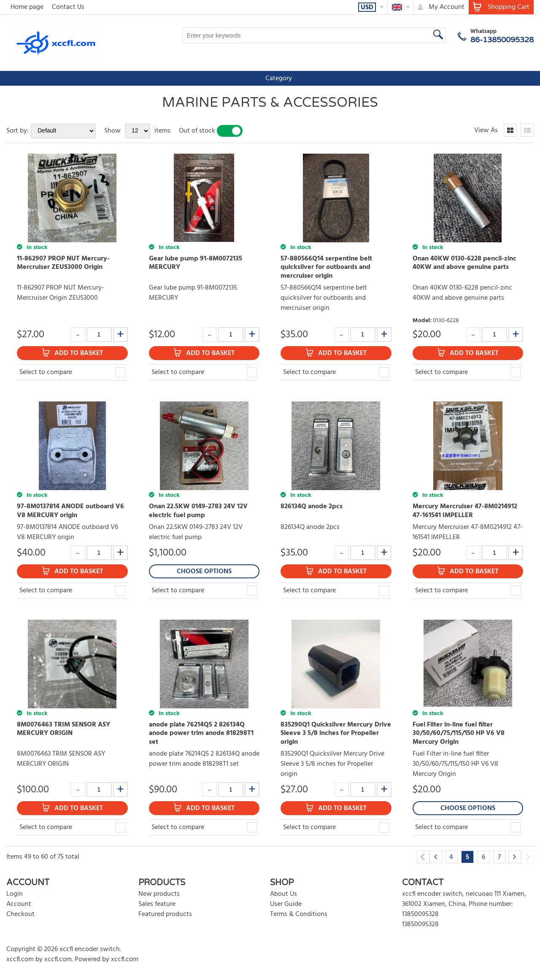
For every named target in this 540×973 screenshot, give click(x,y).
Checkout (20, 914)
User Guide (286, 904)
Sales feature (157, 904)
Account (18, 904)
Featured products (165, 914)
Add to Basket (78, 353)
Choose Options (204, 571)
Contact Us (68, 7)
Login (14, 894)
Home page (27, 7)
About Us (283, 894)
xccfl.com (20, 959)
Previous (423, 857)
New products (159, 894)
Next (527, 857)
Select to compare (45, 372)
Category (25, 78)
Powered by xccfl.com (106, 959)
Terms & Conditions (298, 914)
